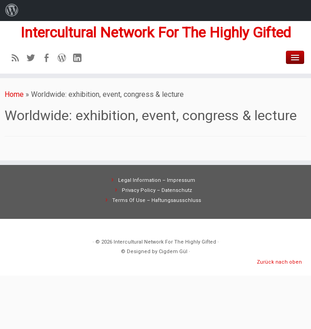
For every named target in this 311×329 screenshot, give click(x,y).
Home (14, 94)
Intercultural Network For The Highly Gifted (156, 32)
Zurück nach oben (279, 262)
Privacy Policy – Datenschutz (157, 190)
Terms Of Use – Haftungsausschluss (156, 200)
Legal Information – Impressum (156, 180)
